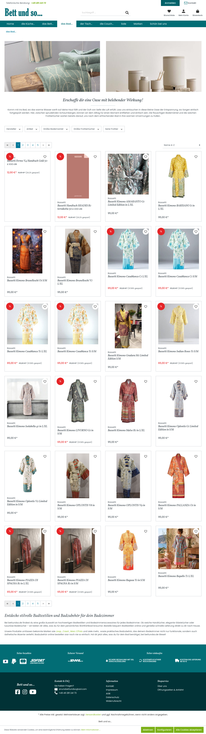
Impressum (112, 689)
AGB (108, 693)
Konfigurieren (164, 729)
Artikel (32, 129)
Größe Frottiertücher (86, 129)
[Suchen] (127, 13)
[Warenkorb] (198, 12)
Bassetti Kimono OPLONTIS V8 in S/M (76, 505)
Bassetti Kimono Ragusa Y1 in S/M (126, 578)
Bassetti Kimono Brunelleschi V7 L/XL (75, 281)
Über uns (162, 686)
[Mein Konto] (184, 12)
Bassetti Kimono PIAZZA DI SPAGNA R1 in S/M (72, 580)
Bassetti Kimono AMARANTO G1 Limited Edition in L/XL (126, 202)
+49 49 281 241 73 (68, 692)
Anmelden (170, 2)
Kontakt (190, 2)
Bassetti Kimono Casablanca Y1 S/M (76, 350)
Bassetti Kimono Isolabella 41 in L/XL (27, 425)
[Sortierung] (182, 145)
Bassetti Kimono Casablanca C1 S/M (177, 275)
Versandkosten (93, 714)
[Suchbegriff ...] (102, 13)
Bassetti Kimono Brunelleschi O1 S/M (27, 279)
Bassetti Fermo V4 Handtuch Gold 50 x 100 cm (27, 206)
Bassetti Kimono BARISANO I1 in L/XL (176, 206)
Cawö (66, 631)
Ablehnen (148, 729)
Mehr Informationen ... (90, 729)
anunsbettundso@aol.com (73, 689)
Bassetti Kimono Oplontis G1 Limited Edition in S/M (178, 426)
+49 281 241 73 (38, 2)
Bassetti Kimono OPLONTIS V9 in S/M (126, 505)
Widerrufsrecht (113, 701)
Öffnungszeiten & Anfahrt (170, 689)
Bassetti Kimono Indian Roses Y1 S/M (178, 350)
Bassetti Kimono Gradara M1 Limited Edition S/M (128, 355)
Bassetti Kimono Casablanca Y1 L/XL (27, 350)
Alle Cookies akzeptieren (189, 729)
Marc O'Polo (76, 631)
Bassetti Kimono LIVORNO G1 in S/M (75, 430)
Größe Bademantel (55, 129)
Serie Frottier (114, 129)
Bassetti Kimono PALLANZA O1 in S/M (177, 505)
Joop (59, 631)
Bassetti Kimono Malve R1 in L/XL (126, 429)
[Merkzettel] (169, 12)
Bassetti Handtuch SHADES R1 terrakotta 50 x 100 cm (74, 206)
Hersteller (13, 129)
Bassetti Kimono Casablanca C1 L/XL (128, 275)
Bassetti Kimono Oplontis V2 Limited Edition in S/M (27, 501)
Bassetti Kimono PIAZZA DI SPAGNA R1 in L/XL (22, 580)
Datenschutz (112, 697)
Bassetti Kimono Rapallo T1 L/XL (176, 574)
